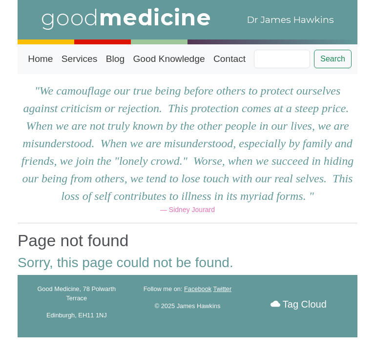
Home (40, 59)
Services (80, 59)
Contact (229, 59)
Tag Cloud (299, 304)
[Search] (282, 59)
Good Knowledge (169, 59)
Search (332, 59)
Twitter (222, 288)
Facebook (197, 288)
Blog (115, 59)
